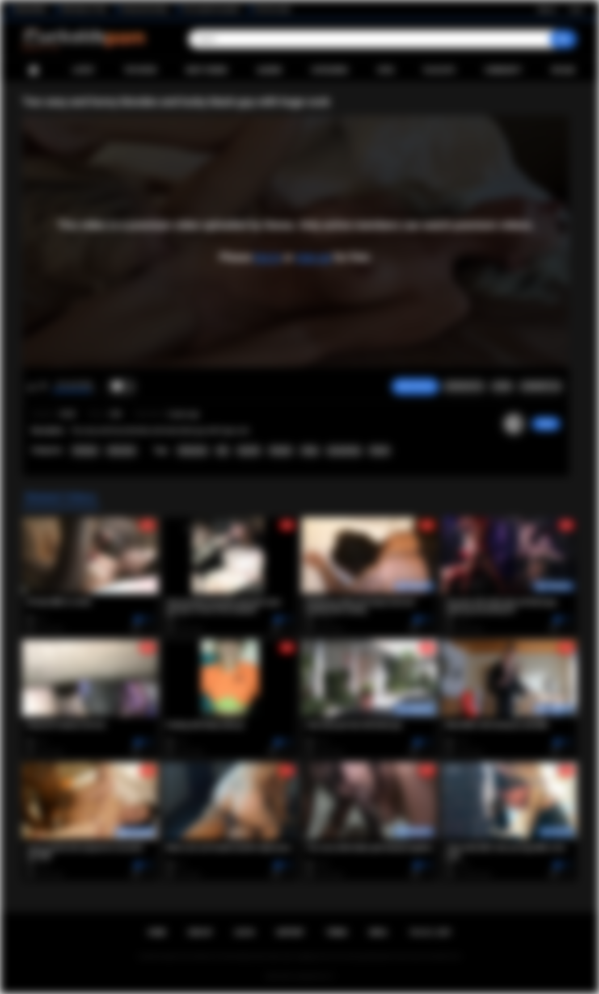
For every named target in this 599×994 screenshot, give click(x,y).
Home (33, 70)
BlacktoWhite (30, 9)
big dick (249, 450)
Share (502, 386)
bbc (223, 450)
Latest (83, 70)
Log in (576, 9)
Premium (85, 450)
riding (309, 450)
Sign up (547, 9)
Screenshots (463, 386)
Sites (385, 70)
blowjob (281, 450)
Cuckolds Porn (310, 976)
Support (290, 932)
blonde (379, 450)
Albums (269, 70)
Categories (329, 70)
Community (503, 70)
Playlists (439, 70)
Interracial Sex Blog (145, 9)
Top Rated (140, 70)
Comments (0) (541, 386)
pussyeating (344, 450)
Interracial (121, 450)
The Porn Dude (272, 9)
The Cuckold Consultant (211, 9)
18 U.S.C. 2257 (430, 932)
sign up (313, 257)
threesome (192, 450)
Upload (563, 70)
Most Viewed (206, 70)
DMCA (378, 932)
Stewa (546, 424)
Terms (336, 932)
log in (267, 257)
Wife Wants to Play (84, 9)
